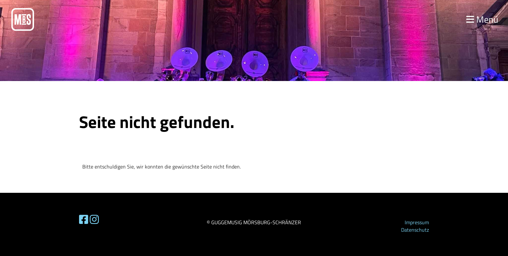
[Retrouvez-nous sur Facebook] (83, 219)
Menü (482, 19)
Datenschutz (415, 230)
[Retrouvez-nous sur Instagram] (94, 219)
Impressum (417, 222)
